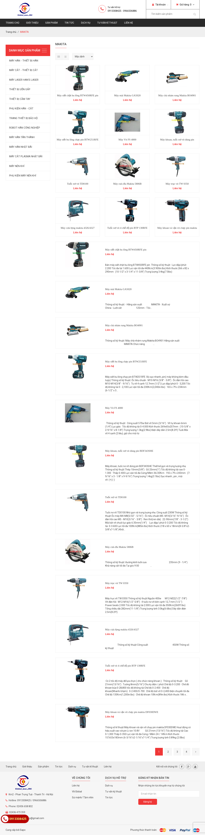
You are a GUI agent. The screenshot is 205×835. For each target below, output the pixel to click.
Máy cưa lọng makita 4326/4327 (78, 228)
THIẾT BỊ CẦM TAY (19, 99)
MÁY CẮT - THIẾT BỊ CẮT (23, 70)
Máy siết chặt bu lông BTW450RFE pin (77, 95)
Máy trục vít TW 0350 (177, 183)
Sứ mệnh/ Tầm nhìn (82, 797)
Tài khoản (159, 5)
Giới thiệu (32, 22)
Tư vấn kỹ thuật (113, 791)
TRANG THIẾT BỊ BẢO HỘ (23, 118)
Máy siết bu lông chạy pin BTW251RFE (78, 139)
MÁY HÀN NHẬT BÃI (20, 146)
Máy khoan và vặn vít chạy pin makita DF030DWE (131, 712)
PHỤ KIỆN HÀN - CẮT (21, 108)
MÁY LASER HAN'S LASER (23, 79)
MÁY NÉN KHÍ (16, 166)
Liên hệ (128, 22)
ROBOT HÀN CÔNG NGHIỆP (24, 127)
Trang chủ (12, 22)
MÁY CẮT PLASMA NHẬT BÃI (25, 156)
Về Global (77, 791)
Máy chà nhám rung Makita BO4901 (177, 95)
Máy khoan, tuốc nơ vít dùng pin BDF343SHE (129, 451)
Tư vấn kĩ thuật (107, 22)
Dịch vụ (85, 22)
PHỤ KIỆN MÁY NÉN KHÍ (22, 175)
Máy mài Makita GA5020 (127, 95)
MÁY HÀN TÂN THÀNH (22, 137)
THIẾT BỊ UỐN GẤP (19, 89)
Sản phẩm (51, 22)
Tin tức (69, 22)
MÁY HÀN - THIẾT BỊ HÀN (23, 60)
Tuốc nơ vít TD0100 (77, 183)
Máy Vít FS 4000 (127, 139)
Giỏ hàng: (185, 5)
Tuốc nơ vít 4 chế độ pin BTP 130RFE (127, 228)
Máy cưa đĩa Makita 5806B (127, 183)
